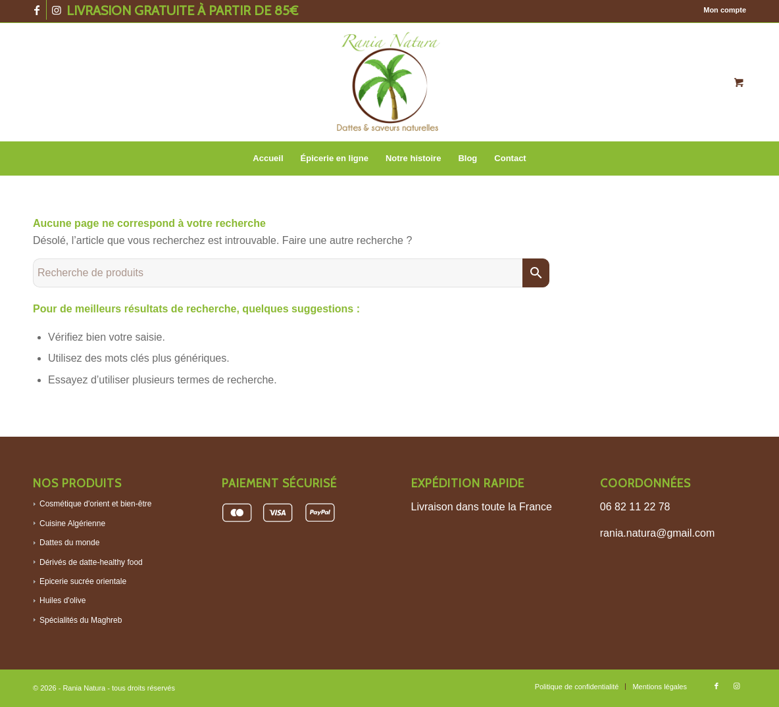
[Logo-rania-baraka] (389, 82)
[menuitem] (721, 10)
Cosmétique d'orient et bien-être (95, 503)
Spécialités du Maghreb (80, 620)
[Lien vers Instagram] (56, 10)
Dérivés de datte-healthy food (91, 562)
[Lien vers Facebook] (36, 10)
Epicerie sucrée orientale (82, 581)
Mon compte (724, 10)
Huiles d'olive (62, 600)
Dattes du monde (69, 542)
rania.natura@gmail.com (657, 533)
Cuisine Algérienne (72, 523)
